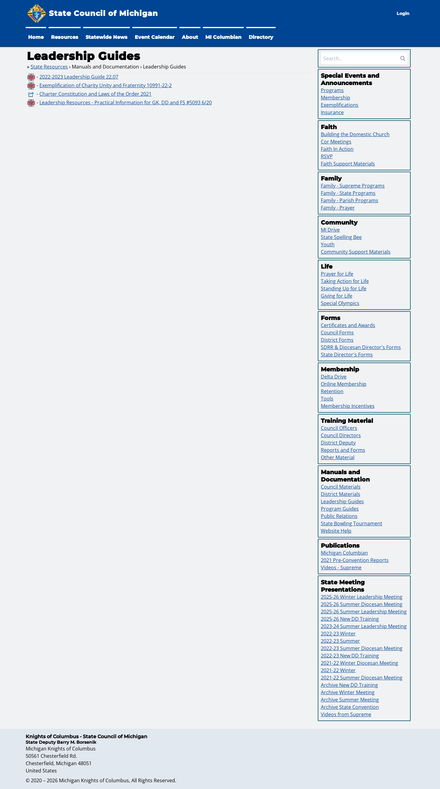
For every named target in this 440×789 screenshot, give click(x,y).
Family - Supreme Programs (353, 185)
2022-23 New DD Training (350, 655)
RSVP (327, 156)
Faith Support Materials (348, 163)
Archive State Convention (350, 707)
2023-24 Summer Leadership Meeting (364, 626)
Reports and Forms (343, 450)
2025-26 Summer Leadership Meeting (364, 611)
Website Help (336, 530)
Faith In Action (337, 149)
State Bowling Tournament (351, 523)
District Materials (340, 494)
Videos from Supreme (346, 714)
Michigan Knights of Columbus (94, 780)
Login (403, 13)
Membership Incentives (348, 406)
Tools (327, 398)
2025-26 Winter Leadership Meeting (361, 597)
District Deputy (338, 442)
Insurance (332, 112)
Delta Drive (333, 376)
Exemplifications (339, 105)
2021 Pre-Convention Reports (355, 560)
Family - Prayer (338, 207)
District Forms (337, 340)
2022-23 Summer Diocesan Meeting (361, 648)
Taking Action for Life (345, 281)
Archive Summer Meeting (350, 699)
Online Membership (343, 384)
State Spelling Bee (341, 237)
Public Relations (339, 516)
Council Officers (339, 428)
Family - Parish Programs (349, 200)
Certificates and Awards (348, 325)
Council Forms (337, 332)
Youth (328, 244)
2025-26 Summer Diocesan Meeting (361, 604)
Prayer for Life (337, 273)
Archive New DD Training (349, 685)
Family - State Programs (348, 193)
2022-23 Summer (340, 641)
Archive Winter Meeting (348, 692)
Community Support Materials (356, 251)
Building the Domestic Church (355, 134)
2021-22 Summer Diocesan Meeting (361, 677)
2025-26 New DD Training (350, 619)
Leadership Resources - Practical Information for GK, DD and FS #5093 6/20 (125, 102)
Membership (335, 97)
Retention (332, 391)
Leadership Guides (342, 501)
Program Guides (340, 508)
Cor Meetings (336, 141)
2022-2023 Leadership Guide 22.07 (78, 76)
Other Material (337, 457)
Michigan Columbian (344, 552)
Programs (332, 90)
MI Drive (330, 229)
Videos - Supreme (341, 567)
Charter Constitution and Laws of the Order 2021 (95, 94)
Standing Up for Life (343, 288)
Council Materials (341, 486)
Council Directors (341, 435)
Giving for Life (336, 295)
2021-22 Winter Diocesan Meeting (359, 663)
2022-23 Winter (338, 633)
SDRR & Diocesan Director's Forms (361, 347)
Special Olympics (340, 303)
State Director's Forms (347, 354)
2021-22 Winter (338, 670)
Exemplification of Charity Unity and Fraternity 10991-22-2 (105, 85)
